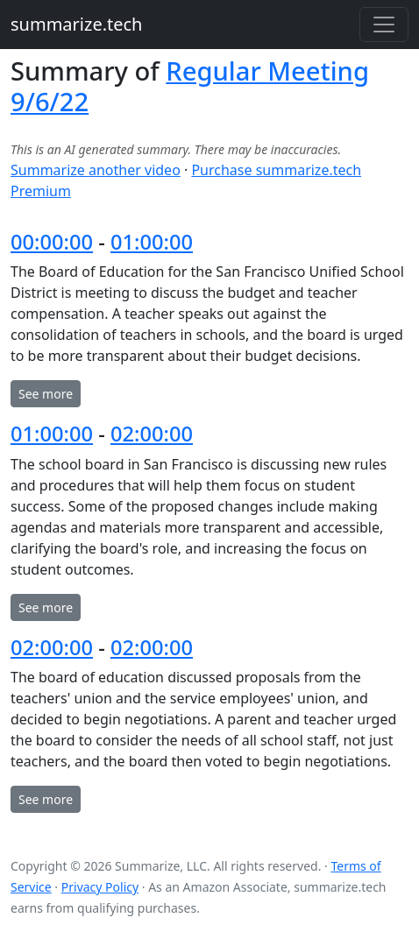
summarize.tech (76, 24)
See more (45, 393)
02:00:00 (151, 434)
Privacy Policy (99, 887)
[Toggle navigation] (383, 24)
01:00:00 (151, 242)
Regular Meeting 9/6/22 (190, 86)
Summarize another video (96, 170)
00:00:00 (52, 242)
